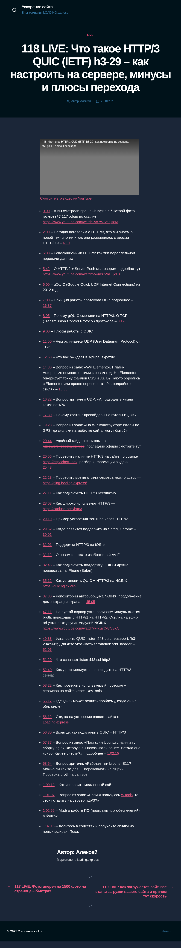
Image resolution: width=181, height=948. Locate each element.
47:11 (47, 618)
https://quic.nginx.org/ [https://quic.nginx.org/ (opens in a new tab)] (60, 592)
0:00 (46, 211)
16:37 (47, 306)
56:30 (47, 738)
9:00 (46, 332)
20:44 (47, 441)
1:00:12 (49, 791)
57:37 (47, 748)
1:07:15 (49, 832)
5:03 (46, 253)
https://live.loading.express (64, 447)
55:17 (47, 707)
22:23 (47, 483)
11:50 (47, 342)
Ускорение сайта (38, 7)
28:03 (47, 509)
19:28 (47, 426)
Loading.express (56, 728)
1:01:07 (49, 801)
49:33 (47, 644)
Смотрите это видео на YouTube (67, 199)
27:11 (47, 499)
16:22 (47, 400)
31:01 (47, 551)
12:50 (47, 358)
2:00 (46, 232)
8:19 (121, 322)
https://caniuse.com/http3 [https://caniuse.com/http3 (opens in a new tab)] (63, 515)
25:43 (47, 473)
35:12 (47, 587)
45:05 (115, 608)
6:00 (46, 285)
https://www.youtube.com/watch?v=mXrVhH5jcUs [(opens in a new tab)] (83, 275)
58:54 (47, 769)
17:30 (47, 415)
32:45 (47, 571)
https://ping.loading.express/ (66, 489)
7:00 (46, 300)
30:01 (47, 540)
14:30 (47, 368)
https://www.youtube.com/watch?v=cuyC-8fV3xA (82, 634)
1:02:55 (49, 816)
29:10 (47, 525)
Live (90, 35)
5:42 (46, 269)
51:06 (47, 655)
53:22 (47, 691)
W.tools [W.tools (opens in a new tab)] (128, 801)
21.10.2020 (107, 101)
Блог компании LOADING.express (45, 13)
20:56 (47, 462)
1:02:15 (113, 759)
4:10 (66, 243)
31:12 (47, 561)
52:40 (47, 676)
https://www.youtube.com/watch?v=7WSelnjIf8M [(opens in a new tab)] (82, 222)
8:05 (46, 316)
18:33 (63, 390)
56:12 (47, 723)
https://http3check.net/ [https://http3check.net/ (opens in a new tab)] (61, 468)
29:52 (47, 535)
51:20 (47, 666)
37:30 (47, 602)
